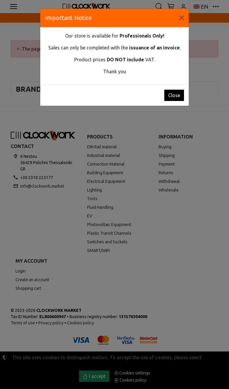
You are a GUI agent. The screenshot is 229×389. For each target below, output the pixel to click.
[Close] (181, 18)
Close (174, 95)
